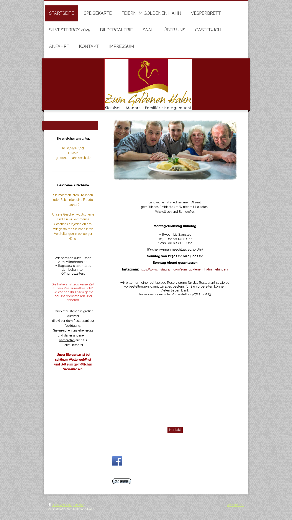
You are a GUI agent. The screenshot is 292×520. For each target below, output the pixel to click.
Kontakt (175, 430)
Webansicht (235, 505)
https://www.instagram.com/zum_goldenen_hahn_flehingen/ (184, 269)
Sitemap (78, 505)
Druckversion (60, 505)
